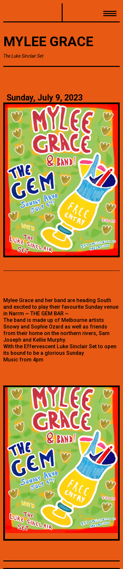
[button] (91, 12)
